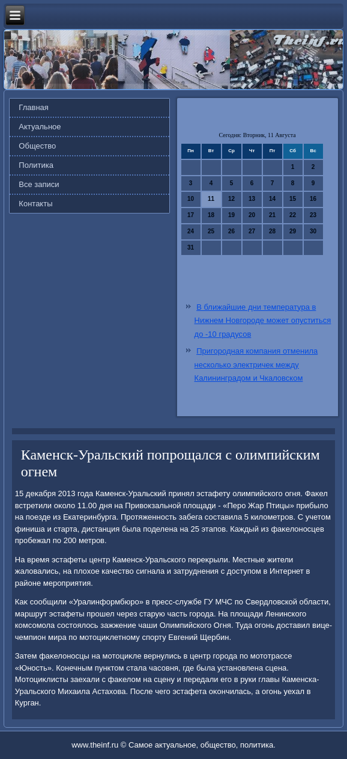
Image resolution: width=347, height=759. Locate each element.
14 (272, 198)
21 (272, 215)
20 (252, 215)
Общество (37, 145)
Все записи (39, 184)
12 (231, 198)
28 (272, 231)
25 (211, 231)
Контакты (35, 203)
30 (313, 231)
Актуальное (40, 126)
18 (211, 215)
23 (313, 215)
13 (252, 198)
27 (252, 231)
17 (190, 215)
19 (231, 215)
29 (292, 231)
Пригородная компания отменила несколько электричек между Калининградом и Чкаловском (256, 364)
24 (190, 231)
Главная (33, 107)
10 (190, 198)
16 (313, 198)
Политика (36, 165)
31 (190, 247)
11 (211, 198)
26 (231, 231)
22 (292, 215)
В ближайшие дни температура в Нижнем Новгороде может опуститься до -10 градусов (263, 321)
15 (292, 198)
